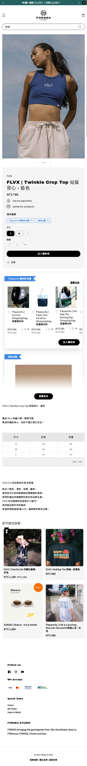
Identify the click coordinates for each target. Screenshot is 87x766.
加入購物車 (44, 253)
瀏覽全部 (75, 282)
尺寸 (9, 227)
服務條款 (34, 759)
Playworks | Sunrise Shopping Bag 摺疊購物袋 (17, 316)
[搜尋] (80, 27)
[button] (3, 15)
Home (10, 705)
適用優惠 (11, 214)
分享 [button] (11, 262)
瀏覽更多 (43, 396)
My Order (12, 708)
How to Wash (14, 712)
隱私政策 (43, 759)
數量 (9, 239)
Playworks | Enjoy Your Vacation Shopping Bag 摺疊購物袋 (41, 318)
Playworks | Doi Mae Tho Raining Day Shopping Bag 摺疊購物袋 (66, 317)
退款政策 (53, 759)
